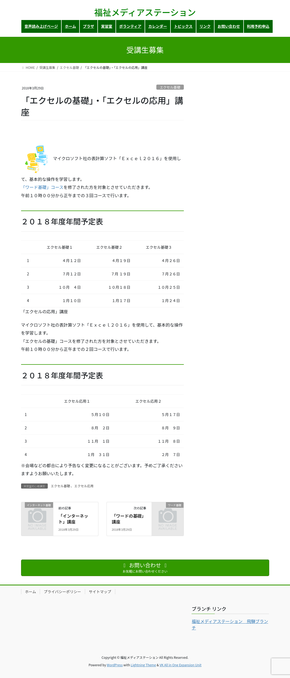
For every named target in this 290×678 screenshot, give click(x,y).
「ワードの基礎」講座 (129, 519)
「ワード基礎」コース (42, 187)
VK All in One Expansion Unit (180, 665)
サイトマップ (100, 591)
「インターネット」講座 (73, 519)
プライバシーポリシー (62, 591)
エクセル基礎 (170, 87)
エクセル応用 (84, 485)
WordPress (115, 665)
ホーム (30, 591)
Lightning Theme (143, 665)
